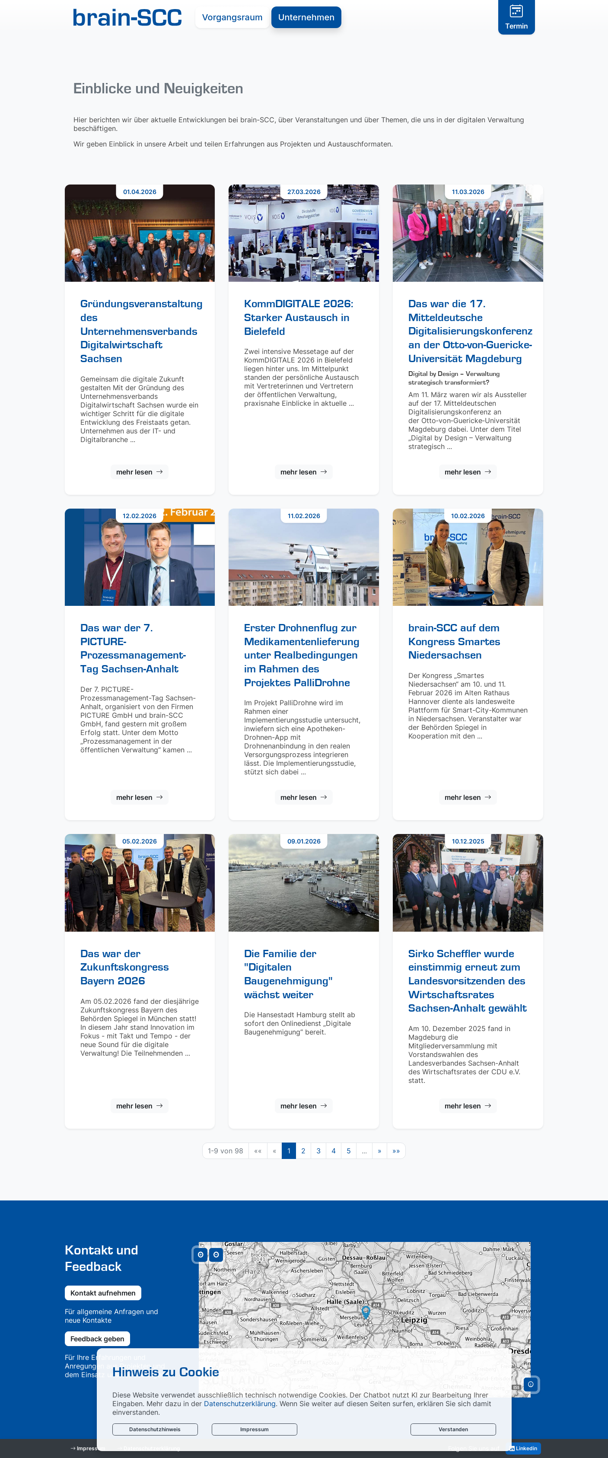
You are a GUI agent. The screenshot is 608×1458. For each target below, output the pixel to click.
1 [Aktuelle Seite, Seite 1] (288, 1151)
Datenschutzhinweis (155, 1429)
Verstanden (453, 1429)
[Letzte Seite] (396, 1151)
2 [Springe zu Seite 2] (303, 1151)
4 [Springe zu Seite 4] (333, 1151)
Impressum (254, 1429)
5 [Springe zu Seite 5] (349, 1151)
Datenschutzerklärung (240, 1403)
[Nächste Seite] (379, 1151)
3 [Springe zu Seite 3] (318, 1151)
